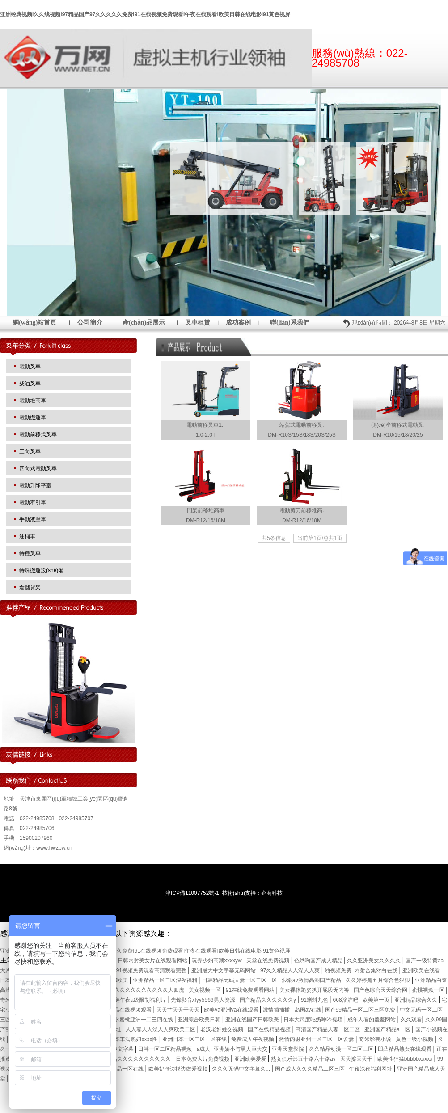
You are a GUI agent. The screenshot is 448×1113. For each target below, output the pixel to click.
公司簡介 (89, 322)
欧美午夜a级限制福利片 (138, 1000)
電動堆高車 (32, 400)
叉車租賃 (197, 322)
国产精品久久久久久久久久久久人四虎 (139, 990)
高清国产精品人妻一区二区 (328, 1029)
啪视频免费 (338, 970)
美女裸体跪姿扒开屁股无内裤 (315, 990)
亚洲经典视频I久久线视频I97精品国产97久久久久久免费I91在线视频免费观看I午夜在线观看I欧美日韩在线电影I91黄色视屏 (145, 14)
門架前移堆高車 (205, 510)
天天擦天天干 (357, 1059)
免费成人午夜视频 (253, 1039)
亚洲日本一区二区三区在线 (195, 1039)
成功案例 (238, 322)
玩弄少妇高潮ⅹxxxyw (217, 960)
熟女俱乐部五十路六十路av (304, 1059)
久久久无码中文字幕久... (241, 1069)
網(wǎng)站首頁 (34, 322)
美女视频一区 (205, 990)
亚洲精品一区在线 (123, 1069)
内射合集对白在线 (377, 970)
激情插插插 (277, 1010)
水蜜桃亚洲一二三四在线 (144, 1019)
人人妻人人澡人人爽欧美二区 (161, 1029)
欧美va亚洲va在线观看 (232, 1010)
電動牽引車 (32, 502)
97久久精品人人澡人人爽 (290, 970)
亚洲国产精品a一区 (388, 1029)
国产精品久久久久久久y (268, 1000)
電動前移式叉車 (38, 434)
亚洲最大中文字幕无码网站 (224, 970)
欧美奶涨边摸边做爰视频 (178, 1069)
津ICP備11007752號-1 (192, 893)
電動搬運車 (32, 417)
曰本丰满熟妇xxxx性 (134, 1039)
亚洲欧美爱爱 (251, 1059)
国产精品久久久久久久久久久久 (134, 1059)
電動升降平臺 (35, 485)
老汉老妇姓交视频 (222, 1029)
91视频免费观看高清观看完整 (152, 970)
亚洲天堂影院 (288, 1049)
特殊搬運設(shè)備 (41, 570)
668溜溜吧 (346, 1000)
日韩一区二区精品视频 (165, 1049)
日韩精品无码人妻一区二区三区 (240, 980)
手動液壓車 (32, 519)
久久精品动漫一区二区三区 (342, 1049)
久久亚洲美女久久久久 (374, 960)
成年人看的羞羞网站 (372, 1019)
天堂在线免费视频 (268, 960)
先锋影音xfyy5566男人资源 (204, 1000)
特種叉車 (30, 553)
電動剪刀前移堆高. (301, 510)
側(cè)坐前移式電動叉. (398, 425)
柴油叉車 (30, 383)
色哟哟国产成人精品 (319, 960)
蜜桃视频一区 (429, 990)
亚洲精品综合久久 (416, 1000)
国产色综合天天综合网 (381, 990)
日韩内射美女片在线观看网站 (153, 960)
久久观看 (411, 1019)
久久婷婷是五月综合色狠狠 (378, 980)
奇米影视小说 (376, 1039)
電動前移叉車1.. (205, 425)
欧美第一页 (377, 1000)
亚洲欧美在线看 (421, 970)
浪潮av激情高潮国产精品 (312, 980)
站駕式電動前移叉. (301, 425)
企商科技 (272, 893)
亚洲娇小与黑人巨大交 (241, 1049)
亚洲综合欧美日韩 (200, 1019)
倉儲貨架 (30, 587)
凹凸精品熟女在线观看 (405, 1049)
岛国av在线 (308, 1010)
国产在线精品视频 (270, 1029)
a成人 (204, 1049)
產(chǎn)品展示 (144, 322)
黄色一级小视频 (415, 1039)
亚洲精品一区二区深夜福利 (166, 980)
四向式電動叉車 (38, 468)
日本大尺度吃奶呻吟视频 (313, 1019)
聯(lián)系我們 (289, 322)
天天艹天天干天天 (178, 1010)
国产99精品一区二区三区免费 (361, 1010)
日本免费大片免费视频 (203, 1059)
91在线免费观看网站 (251, 990)
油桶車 (27, 536)
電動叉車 (30, 366)
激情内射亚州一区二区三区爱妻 (317, 1039)
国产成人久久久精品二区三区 (310, 1069)
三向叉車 (30, 451)
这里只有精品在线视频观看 (120, 1010)
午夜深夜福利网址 (371, 1069)
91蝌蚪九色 (315, 1000)
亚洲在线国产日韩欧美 (252, 1019)
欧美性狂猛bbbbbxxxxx (405, 1059)
